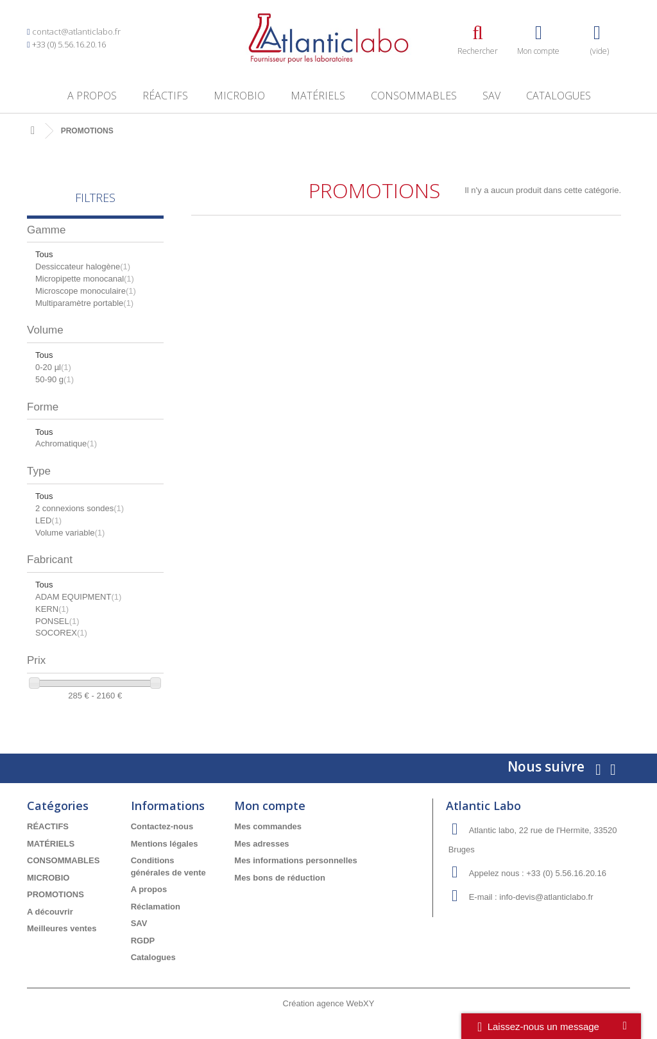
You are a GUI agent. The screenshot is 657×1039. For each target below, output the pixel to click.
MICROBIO (239, 96)
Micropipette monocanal (84, 278)
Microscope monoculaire (85, 291)
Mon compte (269, 805)
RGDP (143, 940)
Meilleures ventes (61, 928)
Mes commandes (268, 826)
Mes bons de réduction (279, 878)
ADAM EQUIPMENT (78, 597)
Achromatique (66, 443)
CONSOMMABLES (414, 96)
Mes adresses (261, 844)
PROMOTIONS (55, 894)
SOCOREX (61, 633)
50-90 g (54, 379)
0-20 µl (53, 367)
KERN (52, 609)
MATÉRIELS (318, 96)
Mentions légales (164, 844)
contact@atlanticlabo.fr (76, 31)
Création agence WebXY (329, 1003)
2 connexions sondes (79, 508)
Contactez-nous (162, 826)
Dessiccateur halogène (82, 266)
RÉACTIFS (165, 96)
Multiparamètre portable (84, 303)
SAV (491, 96)
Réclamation (155, 906)
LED (48, 520)
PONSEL (57, 621)
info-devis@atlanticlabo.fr (546, 897)
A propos (92, 96)
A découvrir (50, 912)
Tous (44, 254)
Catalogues (558, 96)
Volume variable (70, 532)
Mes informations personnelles (295, 860)
